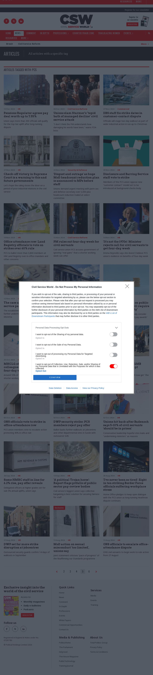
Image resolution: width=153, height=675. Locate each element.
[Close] (128, 287)
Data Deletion (55, 388)
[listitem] (76, 327)
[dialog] (76, 337)
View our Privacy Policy (93, 388)
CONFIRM (55, 377)
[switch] (113, 334)
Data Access (72, 388)
